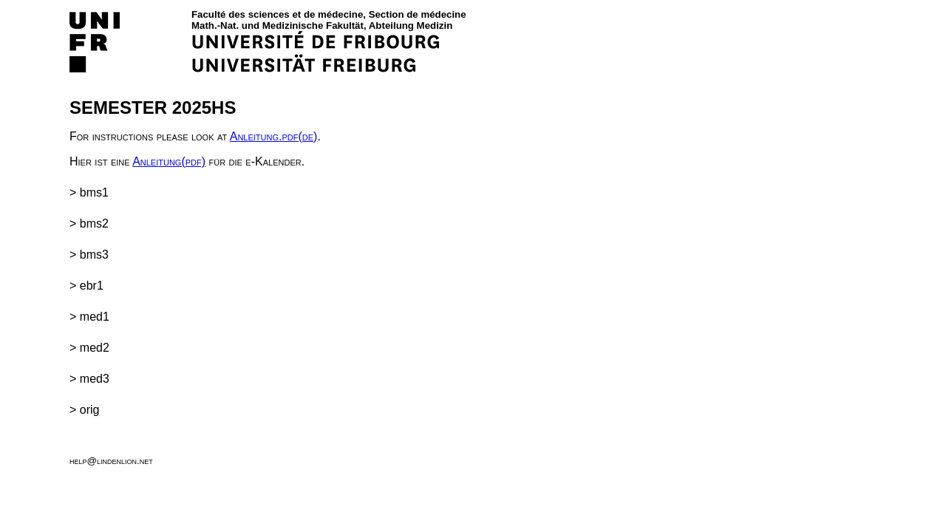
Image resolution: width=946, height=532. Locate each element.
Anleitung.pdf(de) (274, 136)
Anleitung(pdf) (168, 161)
